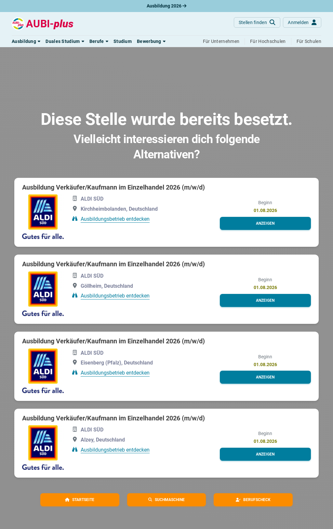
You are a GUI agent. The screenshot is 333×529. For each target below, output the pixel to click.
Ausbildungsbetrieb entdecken (115, 219)
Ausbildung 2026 (166, 5)
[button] (26, 41)
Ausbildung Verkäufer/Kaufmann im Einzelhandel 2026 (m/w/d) (113, 187)
